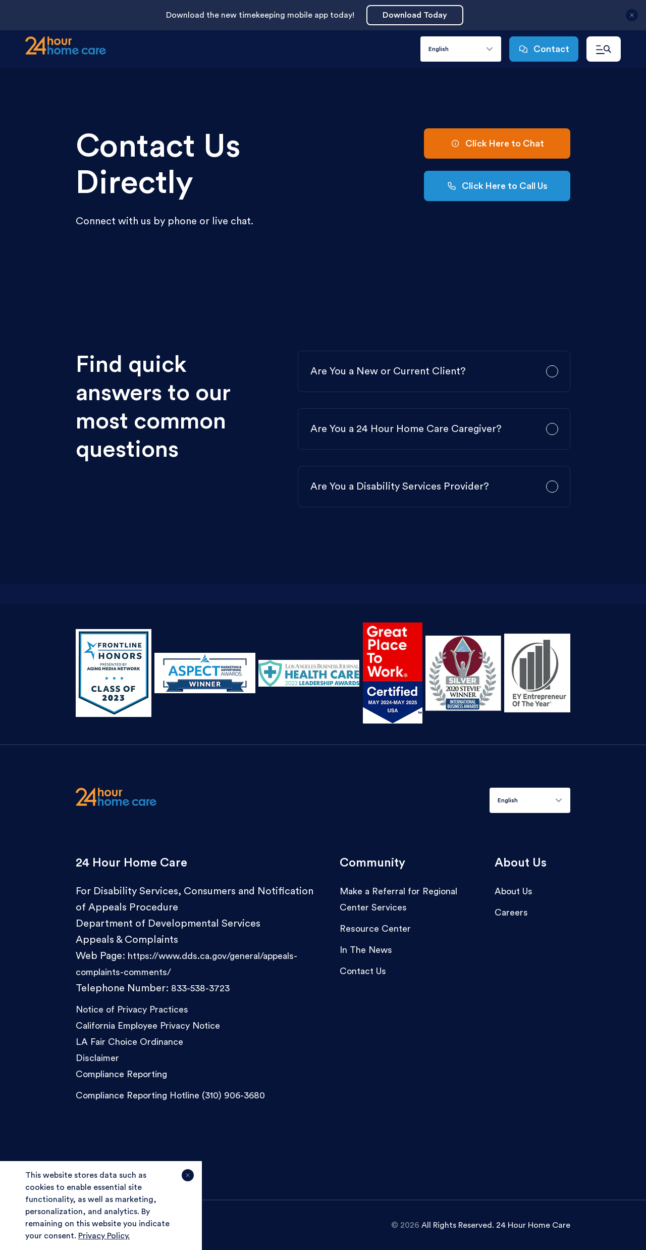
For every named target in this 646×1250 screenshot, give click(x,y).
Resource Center (375, 928)
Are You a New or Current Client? (388, 371)
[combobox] (460, 49)
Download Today (415, 15)
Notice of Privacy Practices (132, 1009)
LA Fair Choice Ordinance (129, 1041)
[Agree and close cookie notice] (188, 1179)
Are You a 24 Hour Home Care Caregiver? (406, 429)
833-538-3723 (200, 988)
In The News (366, 949)
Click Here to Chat (497, 143)
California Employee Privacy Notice (148, 1025)
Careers (511, 912)
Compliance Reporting (121, 1074)
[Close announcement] (632, 19)
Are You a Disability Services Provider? (399, 487)
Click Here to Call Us (497, 186)
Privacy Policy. (104, 1236)
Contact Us (363, 971)
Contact (543, 49)
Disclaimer (97, 1058)
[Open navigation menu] (603, 49)
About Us (513, 891)
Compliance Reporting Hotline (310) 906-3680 (170, 1095)
